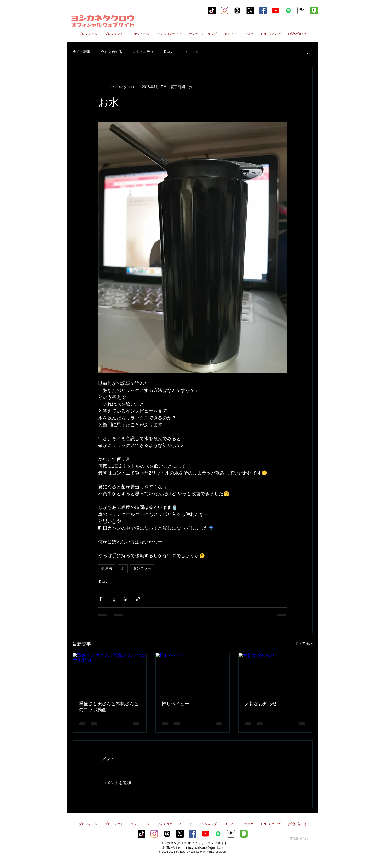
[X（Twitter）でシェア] (113, 599)
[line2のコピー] (314, 10)
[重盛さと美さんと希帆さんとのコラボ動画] (110, 673)
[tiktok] (212, 10)
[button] (306, 52)
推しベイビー (175, 703)
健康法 (106, 568)
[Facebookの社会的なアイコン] (263, 10)
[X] (250, 10)
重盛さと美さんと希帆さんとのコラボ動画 (109, 706)
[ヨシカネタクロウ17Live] (301, 10)
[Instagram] (224, 10)
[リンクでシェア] (138, 599)
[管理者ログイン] (300, 838)
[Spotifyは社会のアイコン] (288, 10)
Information (191, 51)
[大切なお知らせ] (275, 673)
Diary (168, 51)
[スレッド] (237, 10)
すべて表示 (304, 643)
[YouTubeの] (275, 10)
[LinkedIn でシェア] (125, 599)
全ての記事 (81, 51)
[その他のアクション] (284, 87)
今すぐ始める (111, 51)
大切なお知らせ (261, 703)
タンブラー (142, 568)
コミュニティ (143, 51)
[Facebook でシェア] (100, 599)
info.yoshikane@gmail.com (205, 848)
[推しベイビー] (192, 673)
